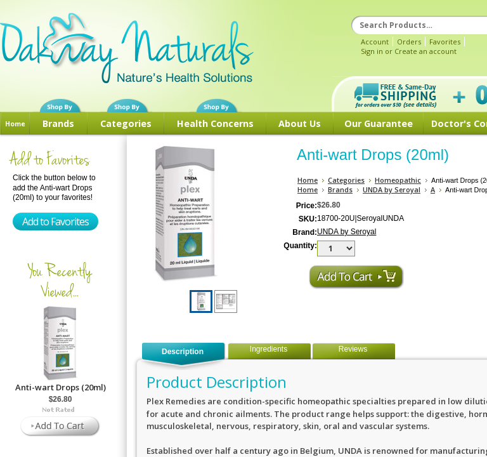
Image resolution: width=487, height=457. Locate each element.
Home (15, 123)
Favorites (444, 41)
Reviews (353, 349)
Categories (126, 123)
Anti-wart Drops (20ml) (60, 387)
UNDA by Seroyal (391, 189)
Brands (58, 123)
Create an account (425, 51)
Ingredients (268, 349)
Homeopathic (398, 180)
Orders (409, 41)
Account (375, 41)
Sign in (372, 51)
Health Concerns (215, 123)
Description (183, 351)
